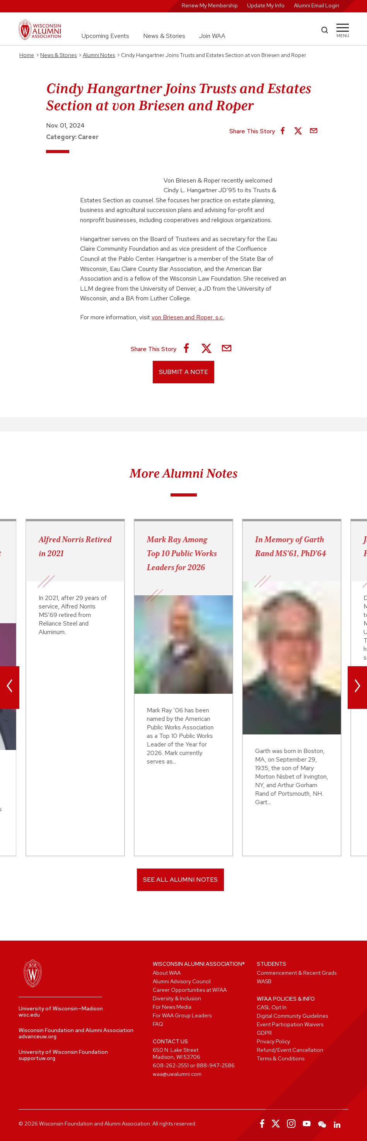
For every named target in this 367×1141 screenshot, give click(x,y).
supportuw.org (37, 1058)
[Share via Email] (313, 131)
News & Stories (164, 36)
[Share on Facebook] (282, 131)
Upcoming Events (105, 36)
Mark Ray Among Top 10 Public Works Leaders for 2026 (182, 553)
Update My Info (266, 5)
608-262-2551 (171, 1065)
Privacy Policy (273, 1041)
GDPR (264, 1032)
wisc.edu (29, 1014)
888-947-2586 (215, 1065)
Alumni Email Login (316, 5)
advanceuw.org (37, 1036)
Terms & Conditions (280, 1058)
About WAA (167, 972)
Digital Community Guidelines (292, 1015)
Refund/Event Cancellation (290, 1049)
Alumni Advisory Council (182, 981)
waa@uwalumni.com (177, 1073)
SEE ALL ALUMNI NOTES (180, 880)
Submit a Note (183, 372)
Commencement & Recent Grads (296, 972)
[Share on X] (298, 131)
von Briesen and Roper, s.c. (188, 317)
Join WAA (212, 36)
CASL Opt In (272, 1007)
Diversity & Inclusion (177, 998)
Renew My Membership (210, 5)
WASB (264, 981)
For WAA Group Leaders (182, 1015)
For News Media (172, 1006)
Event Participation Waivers (290, 1024)
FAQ (158, 1023)
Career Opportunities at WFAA (190, 989)
